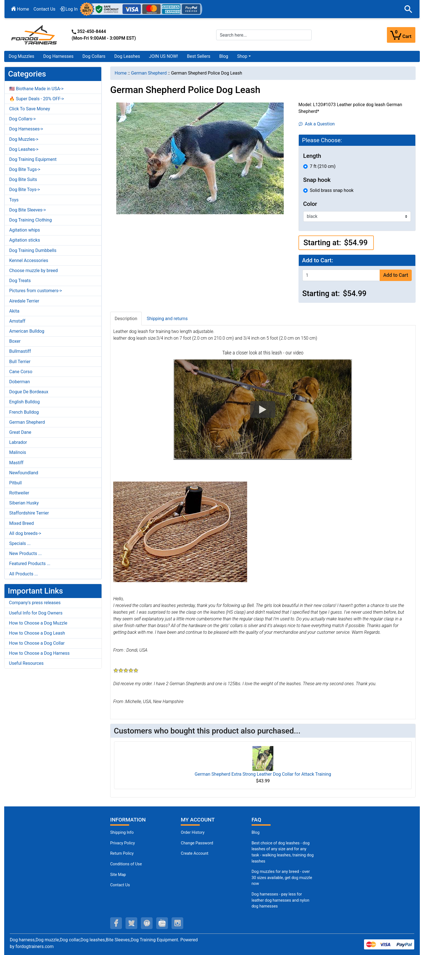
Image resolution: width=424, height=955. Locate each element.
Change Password (197, 843)
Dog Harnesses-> (26, 129)
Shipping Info (122, 832)
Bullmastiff (20, 351)
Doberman (19, 381)
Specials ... (20, 543)
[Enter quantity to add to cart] (341, 275)
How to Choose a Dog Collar (37, 643)
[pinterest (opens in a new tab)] (146, 923)
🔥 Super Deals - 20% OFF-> (36, 98)
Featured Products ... (29, 563)
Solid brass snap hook (332, 190)
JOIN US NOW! (163, 56)
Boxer (15, 341)
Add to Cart (395, 275)
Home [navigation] (121, 73)
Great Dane (20, 432)
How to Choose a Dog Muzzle (38, 623)
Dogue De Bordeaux (28, 391)
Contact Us (44, 9)
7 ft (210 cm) (323, 166)
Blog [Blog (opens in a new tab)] (223, 56)
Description (126, 318)
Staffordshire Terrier (29, 513)
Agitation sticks (24, 240)
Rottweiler (19, 493)
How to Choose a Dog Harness (39, 653)
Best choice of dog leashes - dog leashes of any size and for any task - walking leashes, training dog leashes (283, 852)
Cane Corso (20, 371)
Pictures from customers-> (35, 290)
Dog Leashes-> (23, 149)
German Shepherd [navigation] (149, 73)
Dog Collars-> (22, 119)
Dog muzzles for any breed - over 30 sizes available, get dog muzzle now (282, 877)
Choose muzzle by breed (33, 270)
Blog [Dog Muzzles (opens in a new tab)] (256, 832)
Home (20, 9)
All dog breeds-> (25, 533)
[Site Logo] (35, 34)
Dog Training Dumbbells (32, 250)
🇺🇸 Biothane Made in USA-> (36, 88)
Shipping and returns (167, 318)
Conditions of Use (126, 864)
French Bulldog (24, 412)
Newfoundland (23, 472)
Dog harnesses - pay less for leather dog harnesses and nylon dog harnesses (280, 900)
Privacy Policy (122, 843)
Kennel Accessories (28, 260)
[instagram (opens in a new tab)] (177, 923)
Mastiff (16, 462)
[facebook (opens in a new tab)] (116, 923)
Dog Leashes (127, 56)
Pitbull (15, 482)
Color (310, 204)
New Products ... (25, 553)
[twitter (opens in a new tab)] (131, 923)
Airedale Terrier (24, 301)
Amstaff (17, 321)
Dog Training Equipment (33, 159)
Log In (69, 9)
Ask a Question (317, 124)
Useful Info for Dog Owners (35, 613)
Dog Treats (20, 280)
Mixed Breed (21, 523)
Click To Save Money (29, 108)
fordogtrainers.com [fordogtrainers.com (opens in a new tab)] (34, 946)
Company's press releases (35, 602)
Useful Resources (26, 663)
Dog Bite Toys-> (24, 189)
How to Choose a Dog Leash (37, 633)
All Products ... (23, 574)
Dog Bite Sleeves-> (27, 210)
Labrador (18, 442)
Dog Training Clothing (30, 220)
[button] (408, 9)
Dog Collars (94, 56)
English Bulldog (24, 401)
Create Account (194, 853)
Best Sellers (198, 56)
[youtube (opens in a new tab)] (162, 923)
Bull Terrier (19, 361)
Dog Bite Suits (23, 179)
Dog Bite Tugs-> (24, 169)
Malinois (17, 452)
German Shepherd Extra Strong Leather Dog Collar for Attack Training (263, 774)
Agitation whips (24, 230)
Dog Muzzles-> (23, 139)
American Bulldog (26, 331)
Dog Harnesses (58, 56)
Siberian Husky (24, 503)
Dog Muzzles (21, 56)
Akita (14, 311)
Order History (192, 832)
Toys (14, 200)
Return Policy (122, 853)
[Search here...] (264, 35)
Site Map (118, 874)
